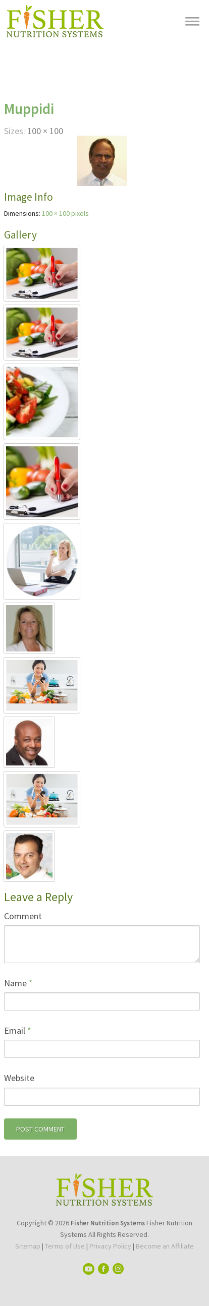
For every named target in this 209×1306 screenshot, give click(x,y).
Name (18, 983)
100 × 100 (45, 131)
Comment (23, 916)
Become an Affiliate (165, 1246)
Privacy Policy (110, 1246)
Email (17, 1030)
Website (19, 1078)
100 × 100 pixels (65, 213)
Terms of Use (65, 1246)
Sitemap (27, 1246)
